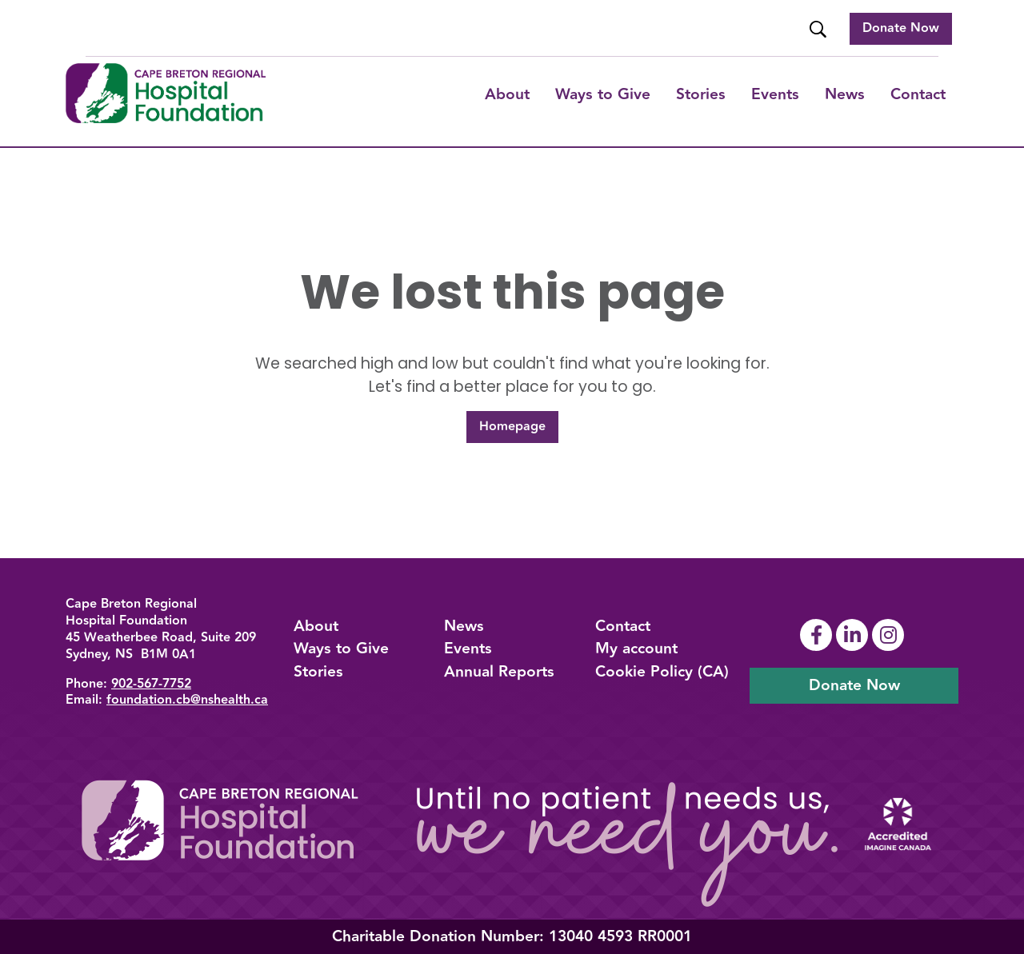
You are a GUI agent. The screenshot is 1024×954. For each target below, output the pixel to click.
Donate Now (900, 28)
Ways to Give (341, 649)
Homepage (512, 427)
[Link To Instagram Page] (890, 635)
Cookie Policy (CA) (662, 672)
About (507, 94)
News (845, 94)
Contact (918, 94)
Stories (701, 94)
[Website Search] (819, 29)
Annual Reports (499, 672)
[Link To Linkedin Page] (854, 635)
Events (775, 94)
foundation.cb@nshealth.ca (187, 700)
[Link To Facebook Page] (818, 635)
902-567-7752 (151, 684)
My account (636, 649)
